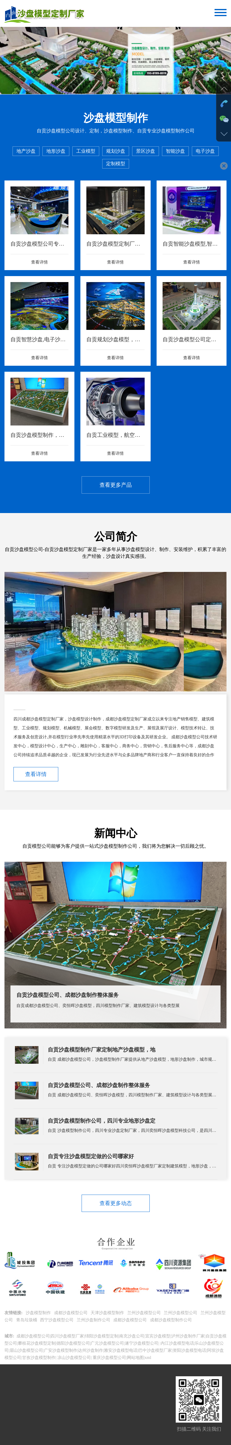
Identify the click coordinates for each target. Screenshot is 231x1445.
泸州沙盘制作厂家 (188, 1336)
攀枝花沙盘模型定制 (37, 1343)
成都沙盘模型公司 (71, 1313)
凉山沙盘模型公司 (73, 1357)
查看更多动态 (116, 1203)
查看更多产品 (116, 485)
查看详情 (36, 774)
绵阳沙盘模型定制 (101, 1336)
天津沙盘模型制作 (108, 1313)
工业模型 (85, 151)
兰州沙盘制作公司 (94, 1320)
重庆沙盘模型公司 (109, 1357)
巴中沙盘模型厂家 (155, 1350)
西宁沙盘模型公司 (57, 1320)
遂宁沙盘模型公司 (141, 1343)
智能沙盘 (175, 151)
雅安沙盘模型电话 (120, 1350)
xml (148, 1357)
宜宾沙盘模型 (157, 1336)
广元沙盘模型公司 (107, 1343)
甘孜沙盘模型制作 (39, 1357)
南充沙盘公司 (131, 1336)
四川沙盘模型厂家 (67, 1336)
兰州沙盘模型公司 (144, 1313)
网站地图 (135, 1357)
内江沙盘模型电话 (176, 1343)
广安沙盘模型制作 (60, 1350)
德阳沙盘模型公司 (73, 1343)
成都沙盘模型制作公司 (171, 1320)
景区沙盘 (145, 151)
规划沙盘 (115, 151)
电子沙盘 (205, 151)
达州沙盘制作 (90, 1350)
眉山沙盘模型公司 (26, 1350)
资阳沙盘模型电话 (189, 1350)
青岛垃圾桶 (27, 1320)
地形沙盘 (55, 151)
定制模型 (115, 163)
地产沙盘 (26, 151)
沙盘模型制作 (39, 1313)
